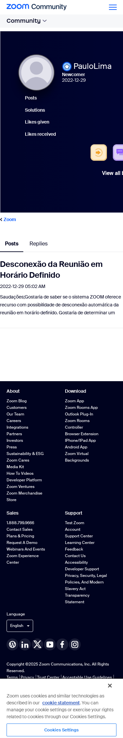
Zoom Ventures (20, 486)
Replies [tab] (39, 243)
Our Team (15, 414)
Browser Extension (81, 434)
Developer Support (82, 569)
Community (27, 20)
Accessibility (76, 562)
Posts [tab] (11, 243)
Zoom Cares (18, 460)
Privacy (27, 677)
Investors (15, 440)
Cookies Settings (61, 730)
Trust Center (48, 677)
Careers (14, 420)
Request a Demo (22, 542)
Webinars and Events (26, 549)
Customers (17, 407)
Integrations (17, 427)
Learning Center (79, 542)
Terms (12, 677)
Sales (12, 513)
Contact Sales (19, 529)
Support (73, 513)
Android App (76, 447)
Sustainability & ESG (25, 453)
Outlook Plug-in (79, 414)
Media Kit (15, 466)
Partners (14, 434)
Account (72, 529)
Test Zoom (74, 522)
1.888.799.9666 (20, 522)
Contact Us (75, 555)
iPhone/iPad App (80, 440)
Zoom (10, 219)
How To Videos (20, 473)
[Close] (110, 686)
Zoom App (74, 401)
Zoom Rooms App (81, 407)
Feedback (74, 549)
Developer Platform (24, 480)
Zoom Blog (17, 401)
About (13, 391)
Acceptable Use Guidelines (87, 677)
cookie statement (61, 703)
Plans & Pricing (20, 536)
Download (75, 391)
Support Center (79, 536)
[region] (61, 708)
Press (12, 447)
